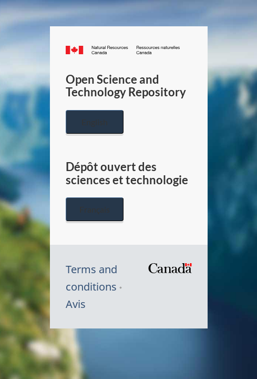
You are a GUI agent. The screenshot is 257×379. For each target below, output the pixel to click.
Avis (76, 304)
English (94, 122)
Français (94, 209)
